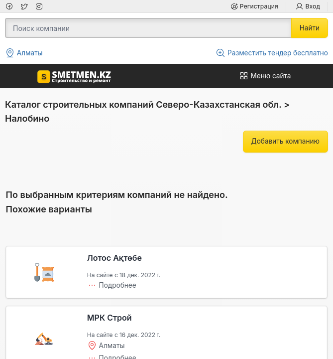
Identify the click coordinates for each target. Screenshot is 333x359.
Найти (310, 28)
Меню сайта (265, 76)
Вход (308, 6)
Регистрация (254, 6)
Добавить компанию (285, 141)
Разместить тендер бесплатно (272, 53)
